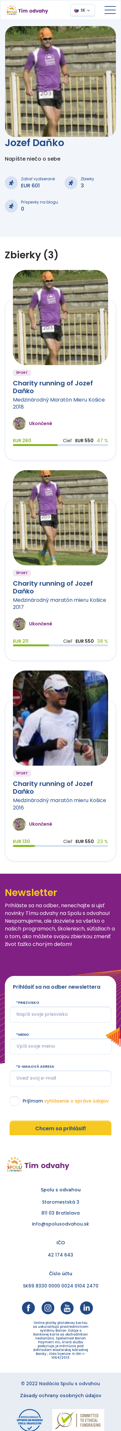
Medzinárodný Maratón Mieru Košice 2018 (59, 403)
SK (83, 10)
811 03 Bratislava (60, 1213)
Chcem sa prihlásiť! (60, 1128)
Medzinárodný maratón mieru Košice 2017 (59, 603)
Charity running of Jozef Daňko (53, 387)
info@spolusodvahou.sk (60, 1224)
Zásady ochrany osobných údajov (60, 1395)
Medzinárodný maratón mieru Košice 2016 (59, 804)
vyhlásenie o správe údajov (76, 1101)
